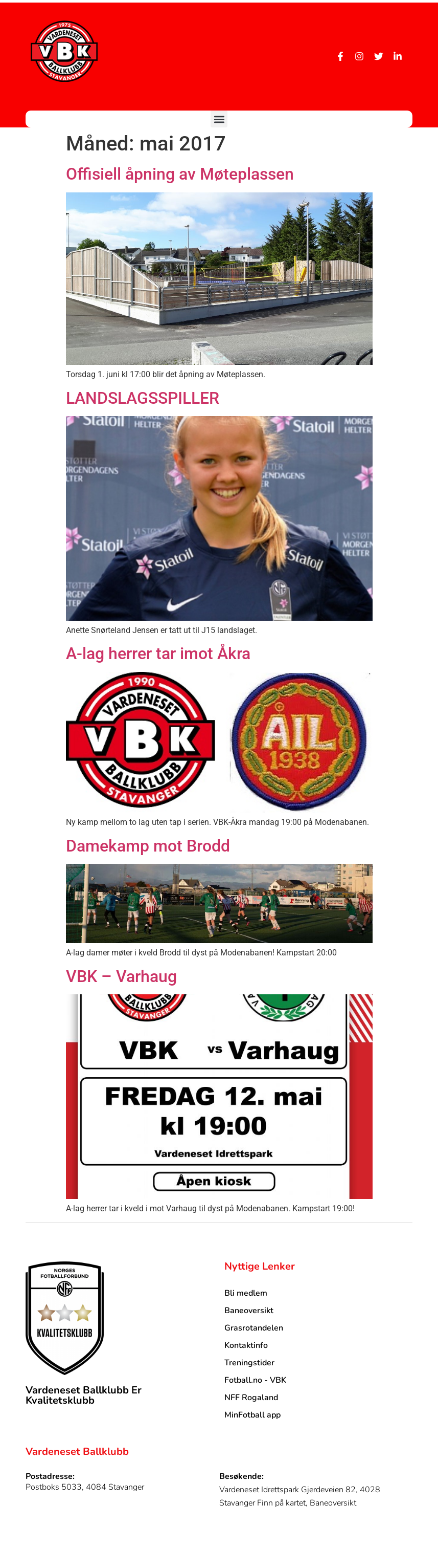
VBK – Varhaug (121, 976)
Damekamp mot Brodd (148, 846)
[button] (219, 119)
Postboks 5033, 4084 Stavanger (85, 1487)
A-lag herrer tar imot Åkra (158, 653)
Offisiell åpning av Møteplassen (180, 174)
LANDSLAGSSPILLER (142, 398)
